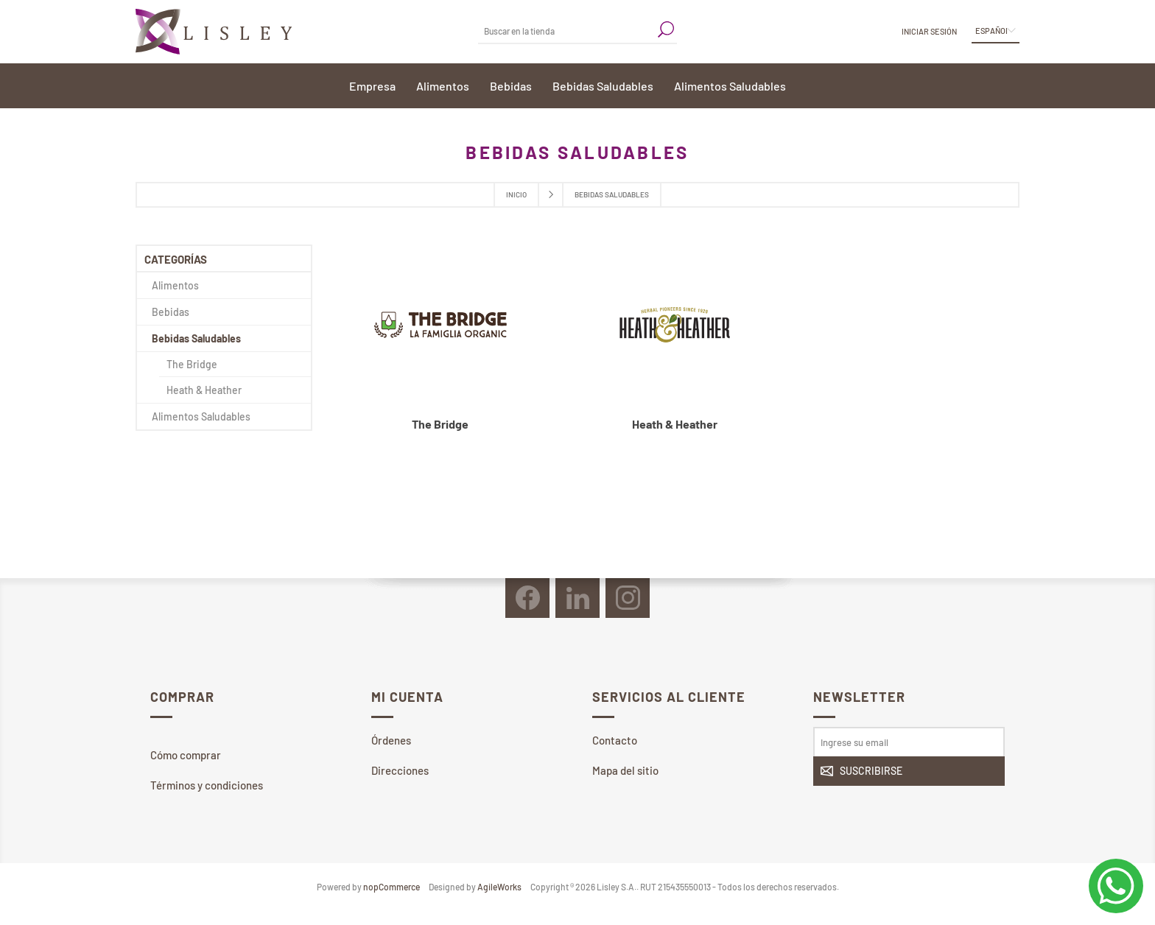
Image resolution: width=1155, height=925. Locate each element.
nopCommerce (391, 887)
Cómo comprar (185, 755)
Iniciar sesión (929, 31)
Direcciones (400, 770)
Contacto (614, 740)
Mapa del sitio (625, 770)
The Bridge (440, 424)
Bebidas (170, 312)
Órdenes (391, 740)
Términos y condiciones (206, 785)
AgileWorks (499, 887)
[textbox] (566, 30)
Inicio (516, 194)
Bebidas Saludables (196, 338)
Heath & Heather (674, 424)
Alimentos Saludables (201, 416)
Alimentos (175, 285)
